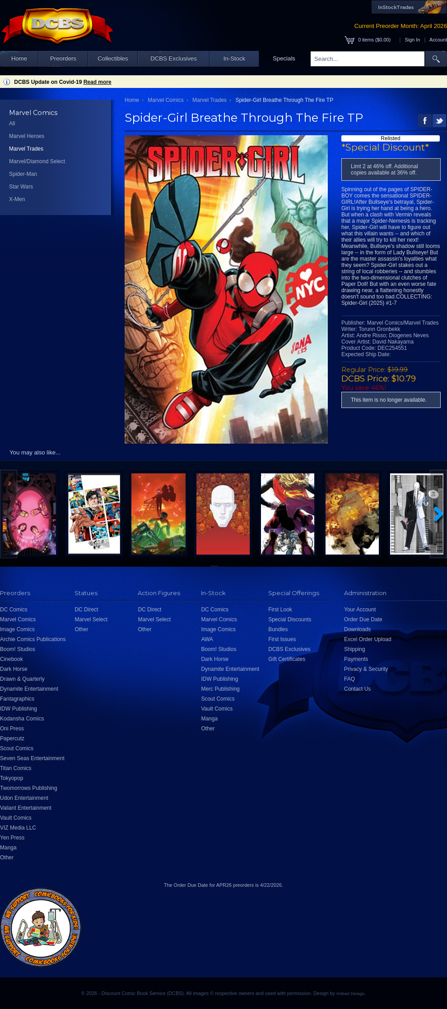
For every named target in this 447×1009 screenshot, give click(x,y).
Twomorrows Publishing (28, 788)
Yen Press (12, 838)
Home (19, 58)
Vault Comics (16, 818)
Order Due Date (363, 619)
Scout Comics (16, 748)
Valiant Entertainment (25, 808)
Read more (98, 82)
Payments (356, 659)
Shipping (354, 649)
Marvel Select (90, 619)
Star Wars (21, 186)
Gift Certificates (286, 659)
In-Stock (234, 58)
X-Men (17, 199)
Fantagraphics (17, 699)
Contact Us (357, 689)
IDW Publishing (18, 709)
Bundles (278, 629)
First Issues (282, 639)
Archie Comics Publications (32, 639)
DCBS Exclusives (173, 58)
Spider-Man (23, 174)
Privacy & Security (366, 669)
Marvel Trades (26, 149)
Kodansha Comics (22, 718)
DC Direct (86, 609)
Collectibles (113, 58)
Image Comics (17, 629)
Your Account (360, 609)
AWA (207, 639)
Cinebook (11, 659)
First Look (280, 609)
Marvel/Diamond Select (37, 161)
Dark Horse (14, 669)
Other (7, 857)
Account (438, 39)
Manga (8, 847)
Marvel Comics (165, 100)
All (12, 123)
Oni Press (12, 728)
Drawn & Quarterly (22, 679)
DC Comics (14, 609)
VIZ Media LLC (18, 828)
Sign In (412, 39)
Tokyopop (11, 778)
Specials (284, 58)
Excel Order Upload (367, 639)
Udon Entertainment (24, 798)
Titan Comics (16, 768)
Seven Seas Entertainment (32, 758)
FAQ (349, 679)
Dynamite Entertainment (29, 689)
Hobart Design (350, 993)
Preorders (63, 58)
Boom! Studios (17, 649)
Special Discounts (289, 619)
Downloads (357, 629)
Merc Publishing (220, 689)
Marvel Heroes (26, 136)
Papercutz (12, 738)
